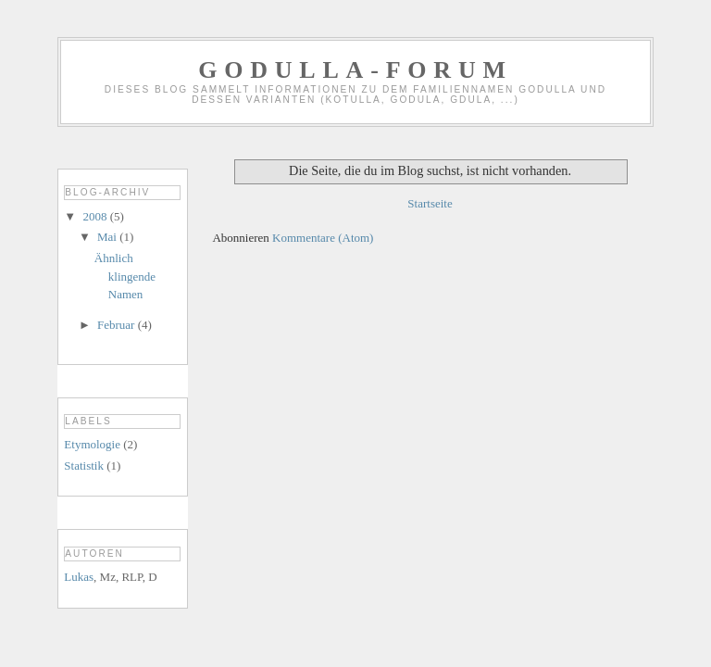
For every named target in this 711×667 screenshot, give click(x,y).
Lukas (79, 577)
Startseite (429, 203)
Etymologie (92, 444)
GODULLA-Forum (355, 70)
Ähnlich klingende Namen (125, 276)
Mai (108, 237)
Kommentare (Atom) (322, 238)
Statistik (84, 465)
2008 (95, 216)
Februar (117, 325)
